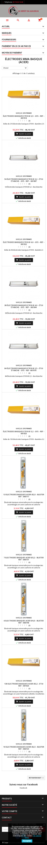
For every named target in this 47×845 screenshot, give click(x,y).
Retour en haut (36, 778)
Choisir (15, 68)
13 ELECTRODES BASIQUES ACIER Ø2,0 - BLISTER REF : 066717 (23, 495)
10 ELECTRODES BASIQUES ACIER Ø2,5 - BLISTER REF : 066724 (23, 748)
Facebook (23, 788)
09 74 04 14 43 (18, 2)
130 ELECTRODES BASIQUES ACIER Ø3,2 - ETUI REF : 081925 (23, 685)
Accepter (27, 841)
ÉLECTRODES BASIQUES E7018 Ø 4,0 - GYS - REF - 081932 (23, 243)
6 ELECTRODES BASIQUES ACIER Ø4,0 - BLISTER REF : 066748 (24, 621)
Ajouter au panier (23, 134)
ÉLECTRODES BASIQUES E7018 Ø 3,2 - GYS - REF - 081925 (23, 432)
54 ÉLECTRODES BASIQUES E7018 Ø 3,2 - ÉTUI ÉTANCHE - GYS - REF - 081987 (23, 180)
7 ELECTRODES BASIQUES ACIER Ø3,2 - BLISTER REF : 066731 (24, 558)
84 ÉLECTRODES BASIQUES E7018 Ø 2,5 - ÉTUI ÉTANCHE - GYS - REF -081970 (23, 369)
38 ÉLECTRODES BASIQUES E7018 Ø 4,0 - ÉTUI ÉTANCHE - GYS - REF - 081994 (23, 306)
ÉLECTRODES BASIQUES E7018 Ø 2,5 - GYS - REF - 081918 (23, 117)
